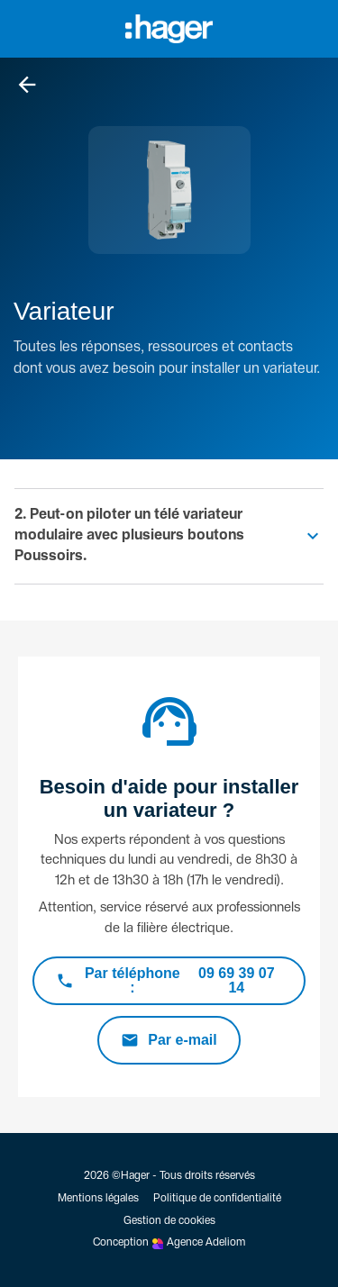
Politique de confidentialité (217, 1198)
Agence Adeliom (206, 1242)
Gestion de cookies (169, 1221)
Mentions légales (98, 1198)
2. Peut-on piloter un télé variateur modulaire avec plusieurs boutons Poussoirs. (129, 535)
